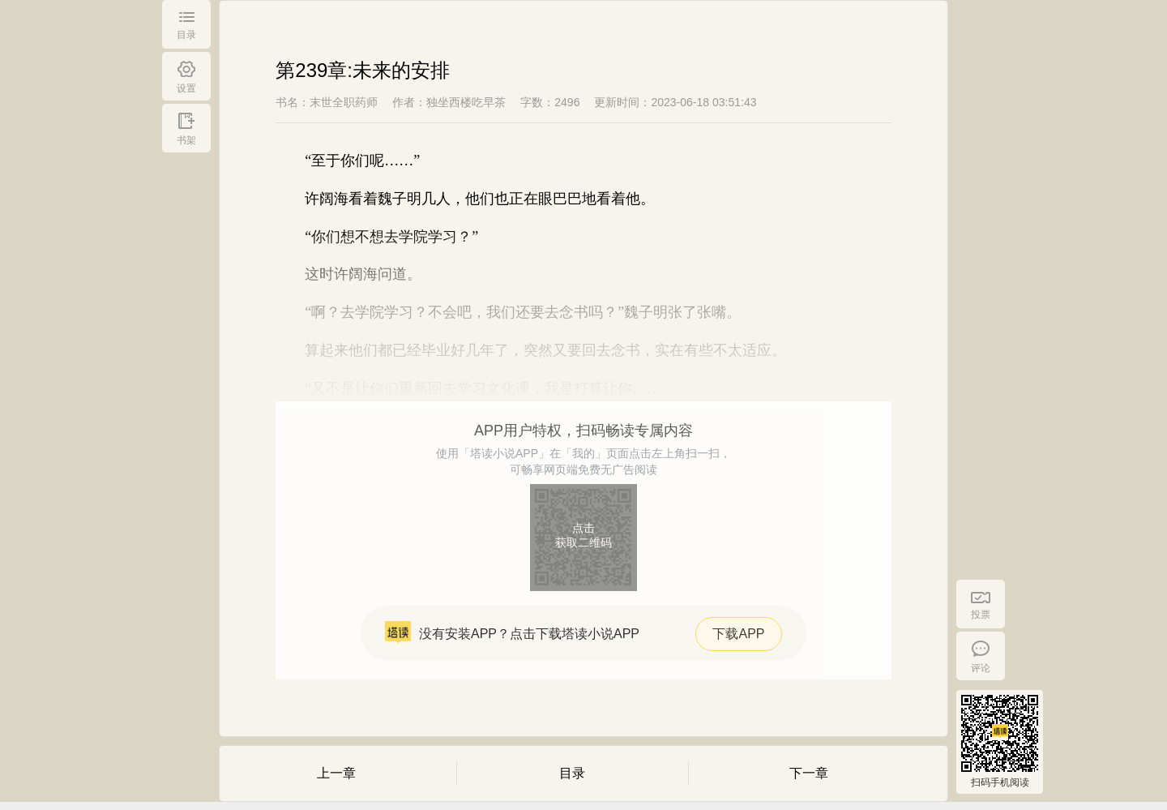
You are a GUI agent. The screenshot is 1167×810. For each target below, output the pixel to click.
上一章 (336, 773)
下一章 (808, 773)
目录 (572, 773)
